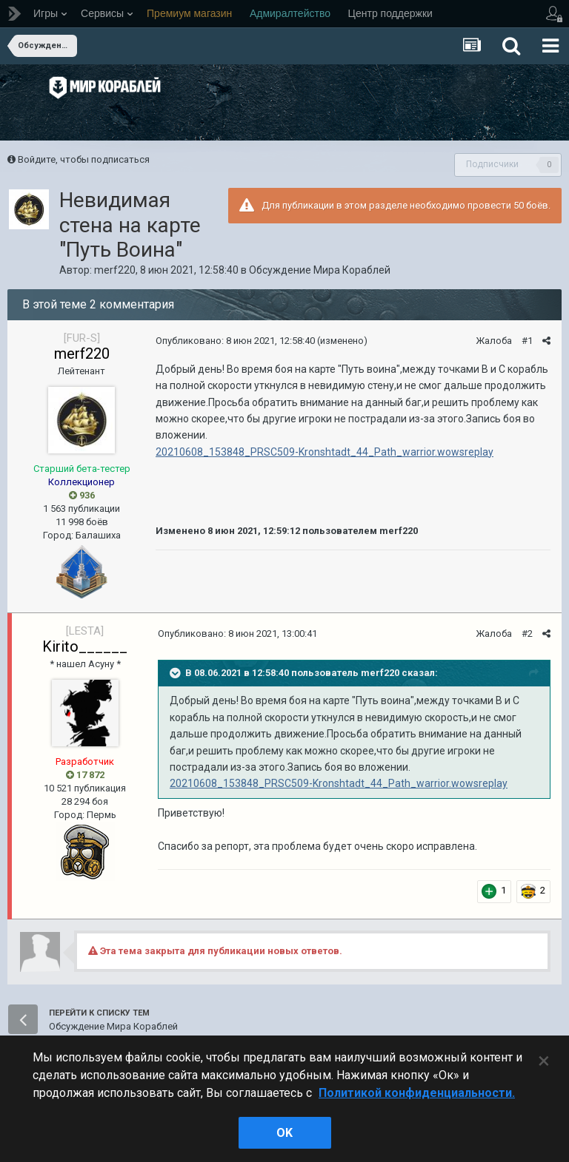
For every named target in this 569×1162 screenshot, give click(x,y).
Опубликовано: (235, 340)
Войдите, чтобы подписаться (84, 159)
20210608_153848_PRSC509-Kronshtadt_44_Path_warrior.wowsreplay (324, 452)
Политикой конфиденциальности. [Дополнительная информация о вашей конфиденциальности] (417, 1093)
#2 (527, 633)
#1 (527, 340)
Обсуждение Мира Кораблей (319, 270)
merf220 (115, 270)
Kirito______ (84, 646)
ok (284, 1133)
